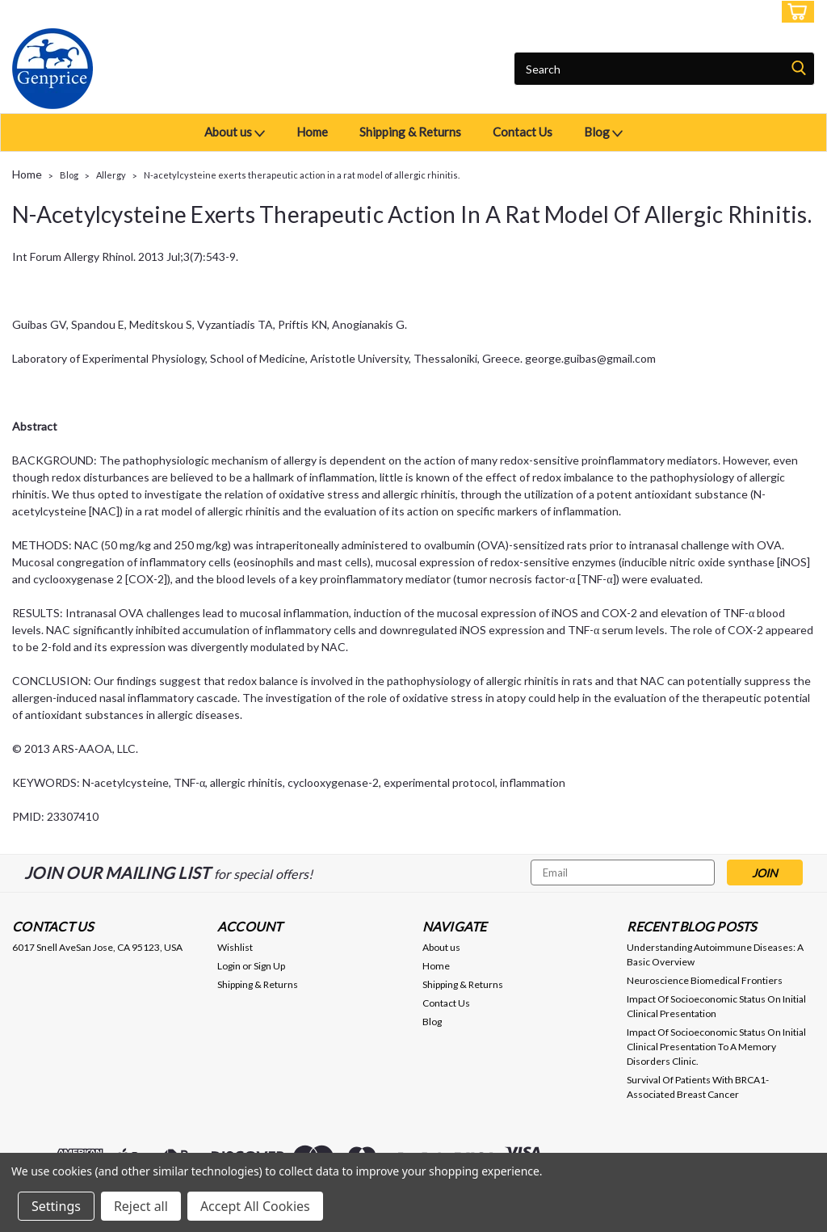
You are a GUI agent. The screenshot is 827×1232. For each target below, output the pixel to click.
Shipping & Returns (410, 131)
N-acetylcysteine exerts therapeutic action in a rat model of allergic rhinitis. (302, 175)
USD (125, 12)
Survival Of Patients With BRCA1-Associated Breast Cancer (698, 1087)
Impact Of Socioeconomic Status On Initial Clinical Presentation (716, 1006)
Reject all (141, 1206)
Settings (56, 1206)
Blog (603, 132)
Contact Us (522, 131)
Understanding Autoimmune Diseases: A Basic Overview (715, 954)
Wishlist (235, 947)
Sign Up (746, 12)
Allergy (111, 175)
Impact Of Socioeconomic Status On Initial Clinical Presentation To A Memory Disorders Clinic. (716, 1046)
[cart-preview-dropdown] (794, 12)
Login (694, 12)
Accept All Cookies (255, 1206)
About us (234, 132)
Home (312, 131)
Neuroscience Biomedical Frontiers (705, 980)
